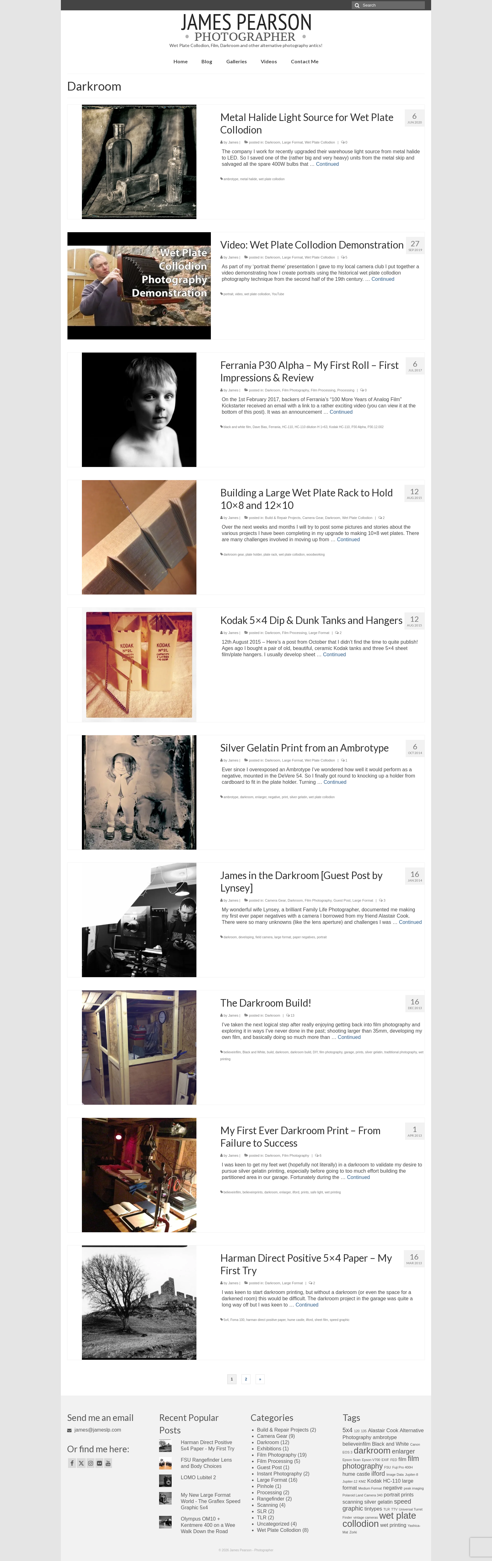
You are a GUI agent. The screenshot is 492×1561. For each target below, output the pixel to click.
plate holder (253, 554)
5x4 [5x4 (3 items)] (348, 1430)
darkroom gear (233, 554)
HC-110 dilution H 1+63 (311, 427)
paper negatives (304, 937)
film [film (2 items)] (402, 1459)
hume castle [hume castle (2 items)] (356, 1474)
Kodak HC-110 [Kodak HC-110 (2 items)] (384, 1481)
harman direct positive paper (266, 1320)
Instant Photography (279, 1473)
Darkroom (272, 142)
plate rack (270, 554)
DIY (315, 1052)
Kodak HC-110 (339, 427)
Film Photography (295, 390)
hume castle (295, 1320)
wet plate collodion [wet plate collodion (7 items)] (379, 1519)
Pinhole (265, 1486)
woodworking (316, 554)
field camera (263, 937)
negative (274, 797)
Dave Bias (260, 427)
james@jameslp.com (94, 1430)
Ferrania (274, 427)
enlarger (260, 797)
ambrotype (230, 179)
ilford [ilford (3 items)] (378, 1473)
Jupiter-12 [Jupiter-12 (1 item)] (350, 1481)
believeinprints (253, 1192)
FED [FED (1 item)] (393, 1460)
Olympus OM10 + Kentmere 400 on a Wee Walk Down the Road (208, 1525)
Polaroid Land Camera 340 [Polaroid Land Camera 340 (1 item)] (362, 1495)
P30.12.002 (375, 427)
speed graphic (340, 1320)
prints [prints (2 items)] (407, 1494)
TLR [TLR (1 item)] (386, 1509)
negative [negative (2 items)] (392, 1487)
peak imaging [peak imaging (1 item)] (414, 1488)
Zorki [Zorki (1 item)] (353, 1532)
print (285, 797)
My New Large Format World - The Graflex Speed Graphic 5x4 (210, 1501)
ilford (295, 1192)
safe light (316, 1192)
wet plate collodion (272, 179)
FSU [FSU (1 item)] (387, 1467)
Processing (345, 390)
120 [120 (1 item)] (357, 1431)
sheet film (321, 1320)
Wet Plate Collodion (320, 142)
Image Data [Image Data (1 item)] (395, 1474)
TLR (261, 1517)
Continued (327, 164)
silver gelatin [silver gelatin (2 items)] (378, 1502)
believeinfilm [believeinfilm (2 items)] (357, 1444)
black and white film (237, 427)
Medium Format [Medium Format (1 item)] (370, 1488)
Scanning (267, 1505)
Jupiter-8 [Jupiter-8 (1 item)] (411, 1474)
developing (246, 937)
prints (359, 1052)
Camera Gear (312, 518)
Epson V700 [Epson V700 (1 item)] (371, 1460)
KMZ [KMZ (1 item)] (362, 1481)
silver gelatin (298, 797)
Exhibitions (269, 1448)
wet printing (333, 1192)
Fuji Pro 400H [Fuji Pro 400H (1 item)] (402, 1467)
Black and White (254, 1052)
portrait (228, 294)
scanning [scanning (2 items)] (353, 1502)
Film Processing (323, 390)
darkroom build (300, 1052)
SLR (262, 1511)
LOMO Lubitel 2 (198, 1477)
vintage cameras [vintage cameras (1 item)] (365, 1517)
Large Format (292, 142)
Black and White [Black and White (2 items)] (390, 1444)
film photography (330, 1052)
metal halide (248, 179)
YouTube (278, 294)
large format (282, 937)
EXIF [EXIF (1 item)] (385, 1460)
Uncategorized (273, 1524)
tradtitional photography (400, 1052)
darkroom (246, 797)
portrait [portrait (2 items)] (392, 1494)
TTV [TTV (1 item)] (394, 1509)
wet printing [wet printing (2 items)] (393, 1525)
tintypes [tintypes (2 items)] (373, 1508)
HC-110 (287, 427)
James (233, 142)
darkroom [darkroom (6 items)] (372, 1450)
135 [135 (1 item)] (363, 1431)
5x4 (225, 1320)
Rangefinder (270, 1498)
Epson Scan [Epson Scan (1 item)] (352, 1460)
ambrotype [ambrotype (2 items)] (385, 1437)
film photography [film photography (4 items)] (381, 1462)
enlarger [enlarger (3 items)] (403, 1451)
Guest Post (342, 900)
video (239, 294)
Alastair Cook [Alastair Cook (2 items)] (383, 1430)
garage (349, 1052)
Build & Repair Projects (283, 518)
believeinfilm (232, 1052)
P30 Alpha (358, 427)
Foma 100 (237, 1320)
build (270, 1052)
